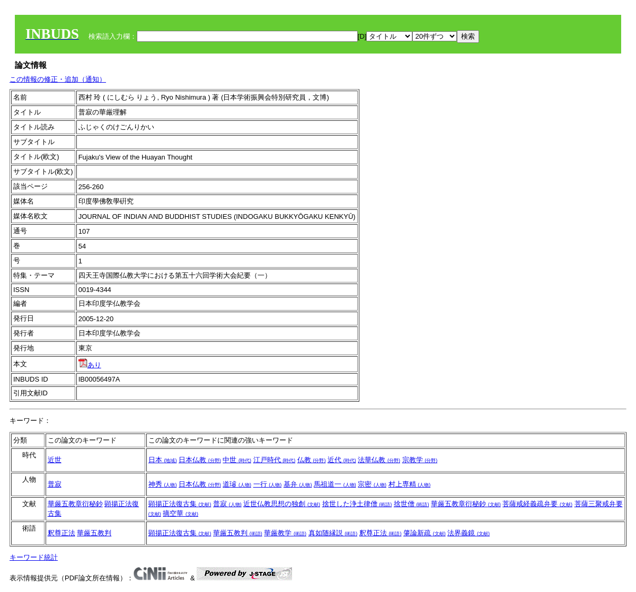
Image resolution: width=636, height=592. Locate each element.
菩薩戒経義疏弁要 (537, 504)
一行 (267, 484)
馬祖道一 (335, 484)
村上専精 (409, 484)
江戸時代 (274, 460)
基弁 (298, 484)
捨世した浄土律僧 (357, 504)
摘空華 (180, 513)
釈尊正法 (61, 533)
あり (89, 365)
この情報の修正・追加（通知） (58, 79)
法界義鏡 (468, 533)
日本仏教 (200, 460)
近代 (342, 460)
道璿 (237, 484)
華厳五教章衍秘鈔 (75, 504)
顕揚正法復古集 (179, 504)
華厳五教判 (94, 533)
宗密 (372, 484)
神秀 (162, 484)
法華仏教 (379, 460)
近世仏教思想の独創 (281, 504)
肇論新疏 (424, 533)
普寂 (54, 484)
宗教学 (420, 460)
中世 (237, 460)
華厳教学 (285, 533)
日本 (162, 460)
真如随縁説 (333, 533)
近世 (54, 460)
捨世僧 (411, 504)
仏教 (311, 460)
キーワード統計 (34, 557)
